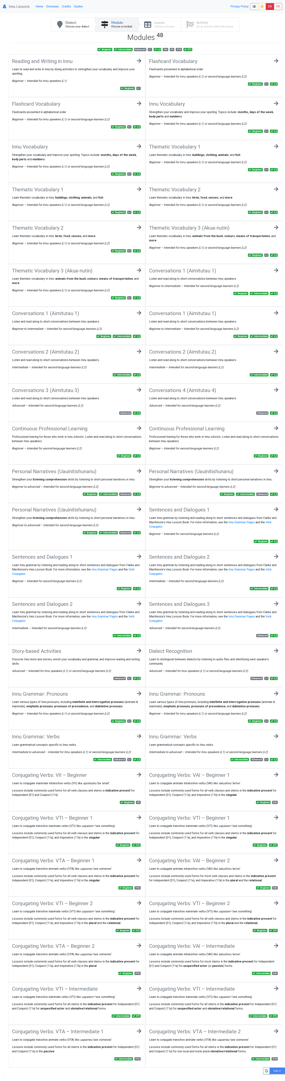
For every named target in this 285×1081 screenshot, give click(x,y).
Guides (78, 6)
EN (270, 6)
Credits (66, 6)
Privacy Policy (239, 6)
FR (278, 6)
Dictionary (52, 6)
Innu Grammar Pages (241, 522)
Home (39, 6)
